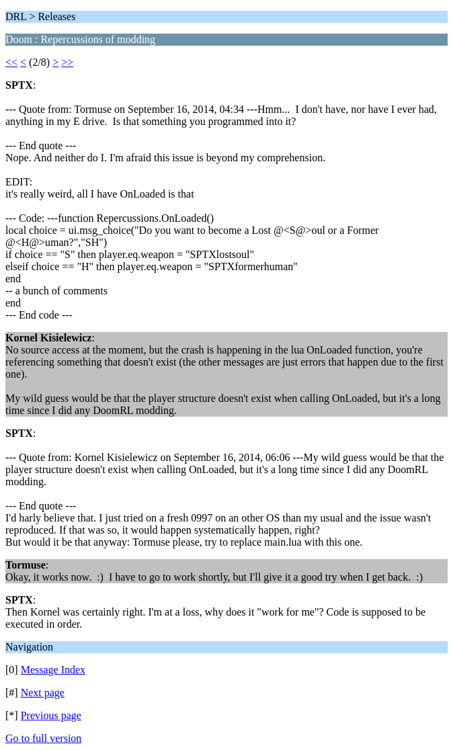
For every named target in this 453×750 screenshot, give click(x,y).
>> (67, 62)
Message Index (53, 669)
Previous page (51, 715)
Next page (43, 692)
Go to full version (43, 738)
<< (11, 62)
